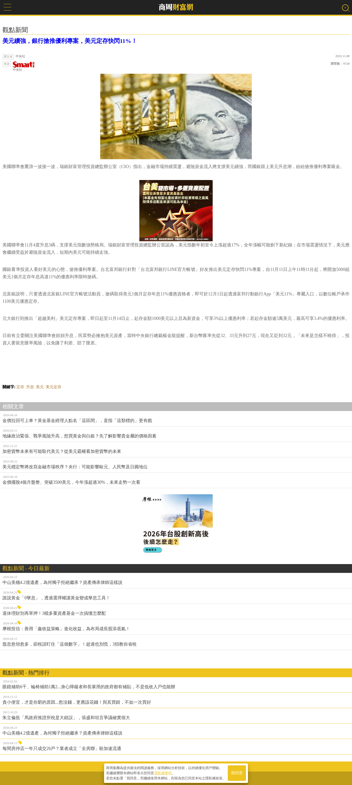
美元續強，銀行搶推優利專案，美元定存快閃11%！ (69, 41)
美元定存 (53, 387)
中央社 (24, 66)
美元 (40, 387)
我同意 (237, 773)
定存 (20, 387)
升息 (30, 387)
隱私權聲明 (163, 773)
